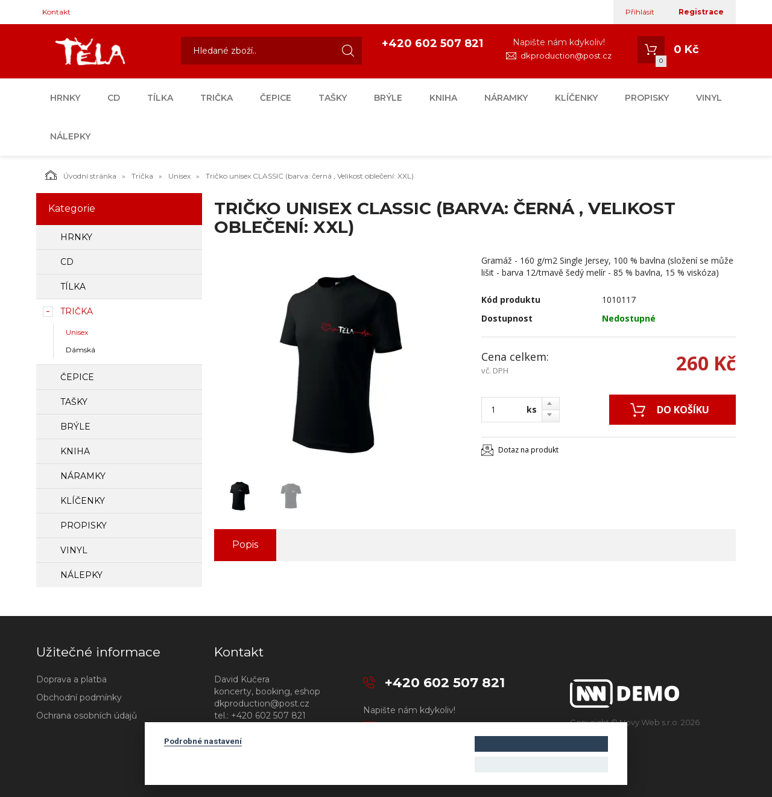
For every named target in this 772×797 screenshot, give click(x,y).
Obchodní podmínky (79, 697)
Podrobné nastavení (203, 741)
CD (113, 97)
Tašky (332, 97)
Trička (216, 97)
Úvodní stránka (80, 175)
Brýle (388, 97)
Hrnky (65, 97)
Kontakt (56, 11)
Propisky (647, 97)
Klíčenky (576, 97)
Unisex (179, 175)
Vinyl (709, 97)
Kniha (443, 97)
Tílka (160, 97)
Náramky (506, 97)
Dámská (80, 349)
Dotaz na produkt (528, 450)
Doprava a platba (71, 679)
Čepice (275, 97)
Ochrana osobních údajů (86, 715)
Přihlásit (639, 11)
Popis (245, 544)
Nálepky (70, 136)
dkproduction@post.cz (566, 55)
